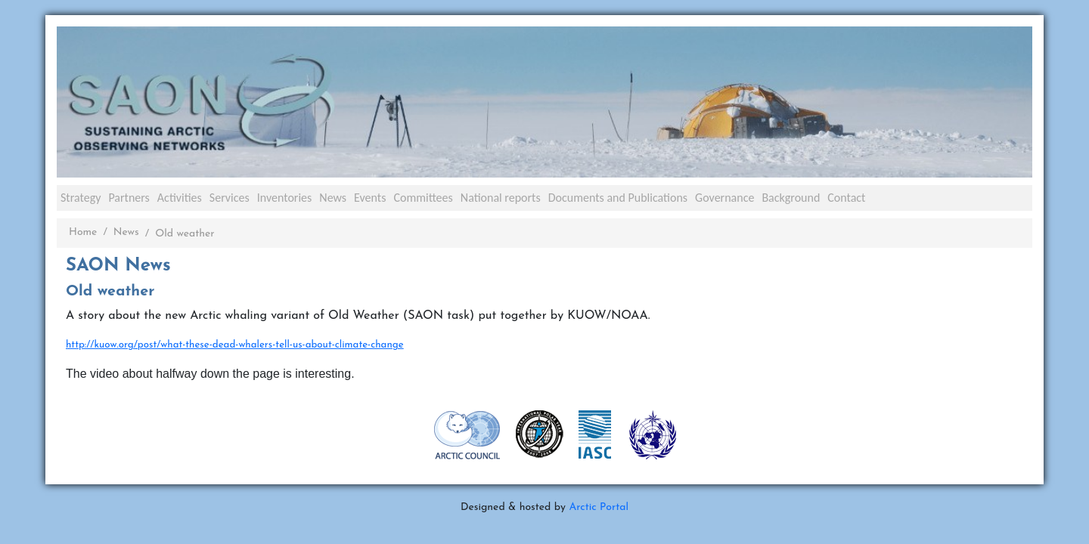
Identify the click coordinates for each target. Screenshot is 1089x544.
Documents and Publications (617, 197)
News (332, 197)
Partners (128, 197)
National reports (501, 197)
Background (791, 197)
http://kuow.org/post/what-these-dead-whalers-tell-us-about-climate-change (235, 345)
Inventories (284, 197)
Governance (724, 197)
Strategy (80, 197)
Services (229, 197)
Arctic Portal (598, 507)
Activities (179, 197)
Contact (846, 197)
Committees (422, 197)
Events (370, 197)
